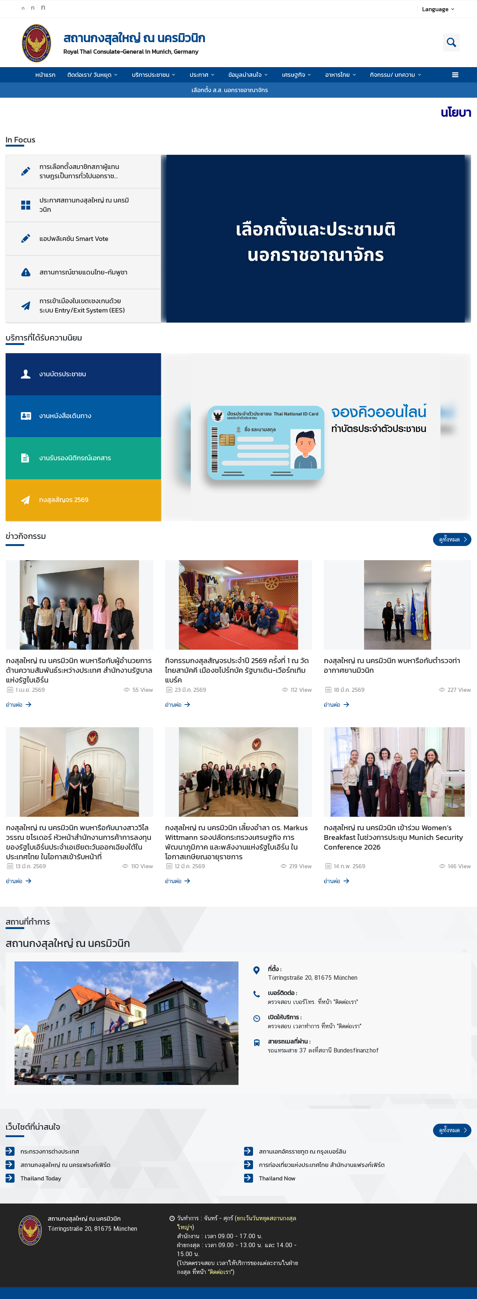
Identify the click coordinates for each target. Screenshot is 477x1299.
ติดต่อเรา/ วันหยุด (93, 74)
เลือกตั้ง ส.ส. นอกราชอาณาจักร (230, 89)
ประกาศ (203, 74)
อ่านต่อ (19, 704)
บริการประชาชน (155, 74)
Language (439, 8)
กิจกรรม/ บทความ (396, 74)
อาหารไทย (341, 74)
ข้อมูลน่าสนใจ (249, 74)
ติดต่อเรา (220, 1272)
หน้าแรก (45, 74)
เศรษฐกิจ (297, 74)
